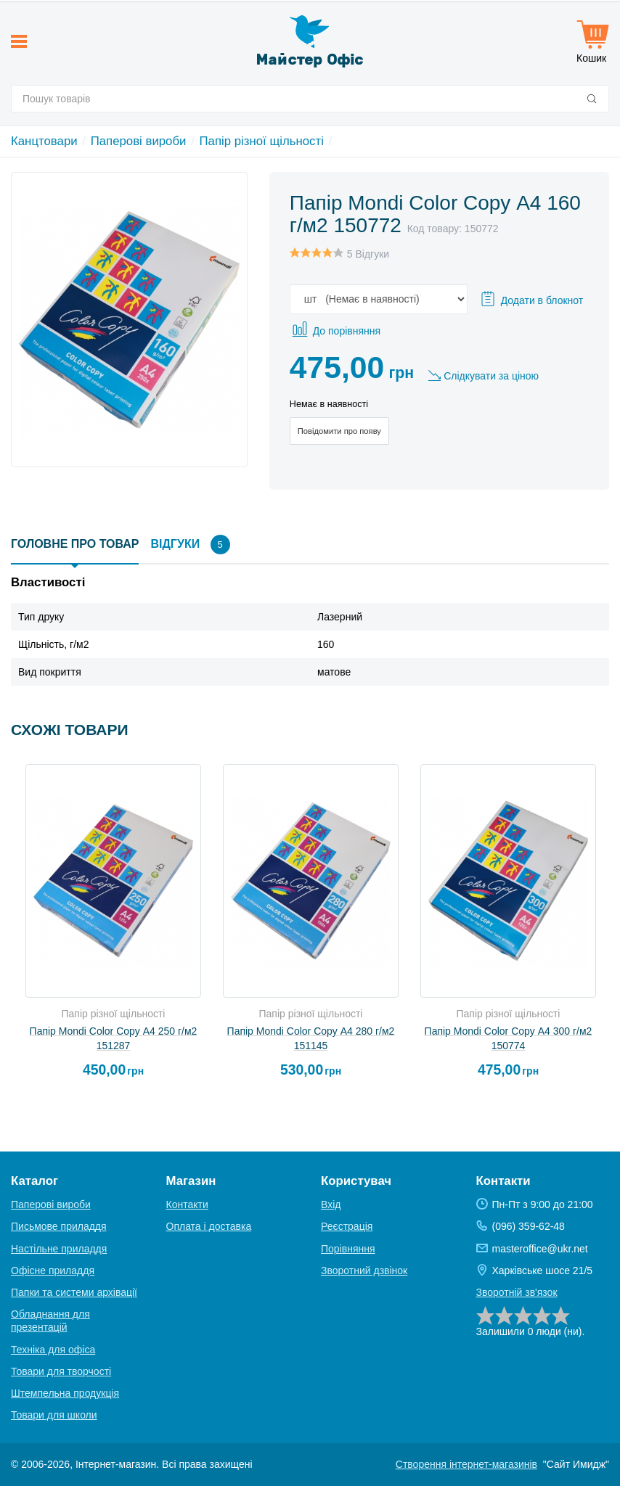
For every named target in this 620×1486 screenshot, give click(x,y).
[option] (113, 927)
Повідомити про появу (339, 431)
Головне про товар (75, 544)
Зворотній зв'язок (517, 1292)
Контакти (187, 1204)
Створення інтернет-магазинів (466, 1464)
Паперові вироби (139, 141)
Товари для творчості (61, 1371)
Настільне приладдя (59, 1249)
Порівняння (348, 1249)
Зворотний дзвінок (364, 1270)
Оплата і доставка (209, 1226)
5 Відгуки (368, 254)
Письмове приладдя (59, 1226)
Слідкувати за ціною (491, 376)
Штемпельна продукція (65, 1393)
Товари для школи (54, 1415)
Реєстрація (346, 1226)
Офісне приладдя (52, 1270)
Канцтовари (44, 141)
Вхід (330, 1204)
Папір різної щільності (262, 141)
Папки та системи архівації (74, 1292)
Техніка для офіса (53, 1349)
